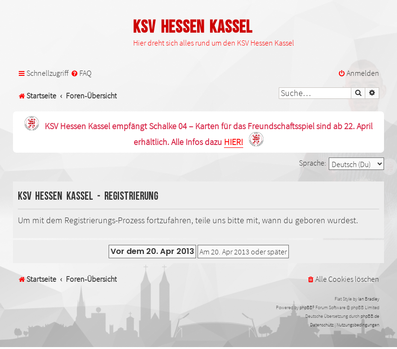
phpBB (305, 307)
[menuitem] (81, 73)
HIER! (233, 142)
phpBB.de (369, 316)
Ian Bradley (368, 299)
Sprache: (312, 163)
